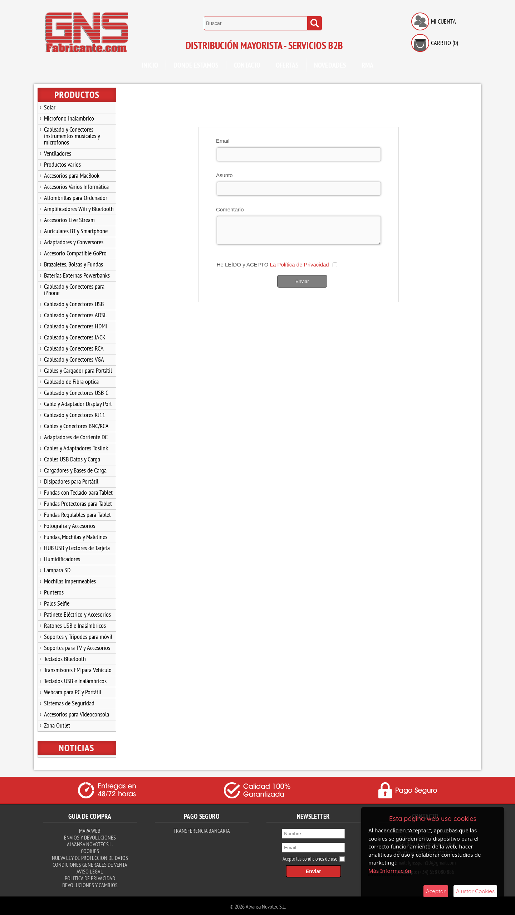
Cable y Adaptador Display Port (78, 404)
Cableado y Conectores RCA (74, 348)
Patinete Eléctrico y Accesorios (77, 614)
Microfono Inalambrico (69, 118)
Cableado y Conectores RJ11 (74, 415)
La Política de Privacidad (299, 264)
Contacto (247, 65)
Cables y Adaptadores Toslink (76, 448)
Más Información (389, 870)
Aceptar (436, 891)
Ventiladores (57, 153)
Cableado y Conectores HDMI (75, 326)
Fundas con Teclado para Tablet (78, 492)
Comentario (230, 209)
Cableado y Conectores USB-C (76, 392)
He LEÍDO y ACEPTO (273, 264)
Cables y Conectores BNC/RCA (76, 426)
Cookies (90, 849)
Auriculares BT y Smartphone (76, 231)
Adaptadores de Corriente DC (76, 437)
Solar (49, 107)
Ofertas (287, 65)
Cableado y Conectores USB (74, 304)
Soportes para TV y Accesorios (77, 648)
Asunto (224, 175)
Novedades (330, 65)
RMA (367, 65)
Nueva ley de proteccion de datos (90, 856)
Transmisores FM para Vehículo (78, 670)
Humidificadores (62, 559)
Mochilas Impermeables (70, 581)
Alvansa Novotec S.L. (90, 842)
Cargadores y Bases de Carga (75, 470)
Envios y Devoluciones (90, 836)
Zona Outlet (57, 725)
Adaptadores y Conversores (73, 242)
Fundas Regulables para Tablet (77, 514)
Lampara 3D (57, 570)
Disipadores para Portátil (71, 481)
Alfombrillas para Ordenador (75, 198)
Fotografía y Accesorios (69, 526)
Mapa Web (89, 829)
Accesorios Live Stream (69, 220)
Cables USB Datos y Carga (72, 459)
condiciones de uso (320, 857)
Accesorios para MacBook (71, 175)
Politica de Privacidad (90, 876)
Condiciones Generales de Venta (90, 863)
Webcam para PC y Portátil (72, 692)
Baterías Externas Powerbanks (77, 275)
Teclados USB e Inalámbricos (75, 681)
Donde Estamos (196, 65)
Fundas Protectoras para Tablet (78, 503)
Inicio (150, 65)
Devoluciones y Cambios (90, 883)
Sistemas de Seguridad (69, 703)
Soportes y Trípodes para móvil (78, 636)
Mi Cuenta (443, 21)
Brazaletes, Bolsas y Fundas (73, 264)
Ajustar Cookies (475, 891)
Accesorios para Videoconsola (76, 714)
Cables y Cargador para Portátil (78, 370)
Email (223, 141)
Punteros (54, 592)
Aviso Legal (90, 870)
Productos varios (62, 164)
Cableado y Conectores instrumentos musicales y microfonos (72, 135)
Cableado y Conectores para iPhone (74, 289)
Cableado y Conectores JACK (75, 337)
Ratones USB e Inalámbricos (75, 625)
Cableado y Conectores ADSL (75, 315)
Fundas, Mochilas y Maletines (75, 537)
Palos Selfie (56, 603)
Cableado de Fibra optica (71, 381)
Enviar (302, 281)
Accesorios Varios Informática (76, 186)
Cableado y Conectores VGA (74, 359)
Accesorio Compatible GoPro (75, 253)
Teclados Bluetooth (65, 659)
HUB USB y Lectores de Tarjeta (77, 548)
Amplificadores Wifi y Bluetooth (79, 209)
